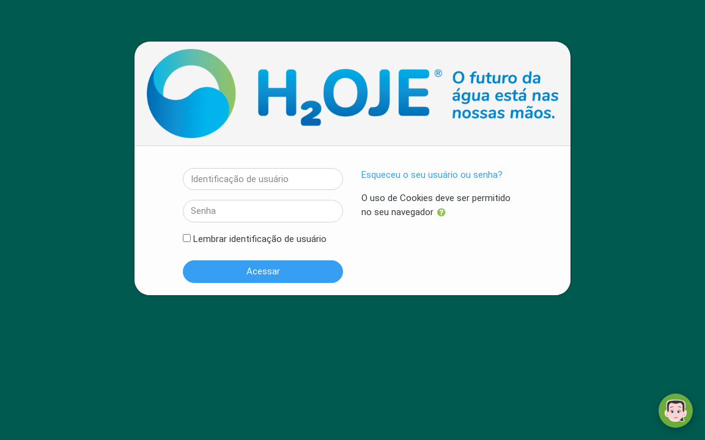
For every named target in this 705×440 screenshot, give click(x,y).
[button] (444, 213)
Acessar (263, 271)
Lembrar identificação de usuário (260, 238)
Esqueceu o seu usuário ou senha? (432, 174)
